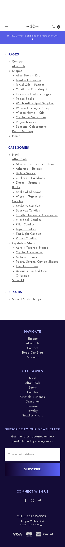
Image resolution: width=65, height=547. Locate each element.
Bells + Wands (26, 173)
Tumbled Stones (27, 266)
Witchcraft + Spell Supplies (35, 103)
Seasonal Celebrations (31, 126)
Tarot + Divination (28, 80)
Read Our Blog (22, 131)
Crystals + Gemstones (31, 117)
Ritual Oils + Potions (30, 85)
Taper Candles (26, 229)
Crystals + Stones (24, 243)
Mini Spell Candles (29, 220)
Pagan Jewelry (26, 122)
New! (15, 155)
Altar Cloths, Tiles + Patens (35, 164)
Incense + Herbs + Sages (33, 94)
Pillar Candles (25, 224)
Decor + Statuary (28, 182)
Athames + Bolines (29, 169)
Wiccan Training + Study (33, 108)
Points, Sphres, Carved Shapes (37, 262)
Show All (18, 280)
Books (16, 187)
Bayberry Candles (28, 206)
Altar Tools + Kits (28, 75)
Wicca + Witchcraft (29, 196)
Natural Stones (26, 257)
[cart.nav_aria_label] (57, 26)
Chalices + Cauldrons (30, 178)
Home (16, 136)
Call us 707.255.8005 (31, 516)
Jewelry (32, 411)
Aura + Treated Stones (32, 248)
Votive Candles (26, 238)
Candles (17, 201)
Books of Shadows (28, 192)
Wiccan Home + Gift (30, 113)
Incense (32, 406)
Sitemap (32, 357)
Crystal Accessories (29, 252)
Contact (17, 61)
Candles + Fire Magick (31, 89)
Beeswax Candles (28, 210)
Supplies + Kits (32, 415)
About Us (18, 66)
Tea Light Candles (28, 234)
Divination (33, 401)
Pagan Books (25, 99)
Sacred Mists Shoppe (27, 299)
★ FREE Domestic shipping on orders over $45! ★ (32, 37)
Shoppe (17, 71)
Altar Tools (19, 159)
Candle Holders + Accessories (37, 215)
